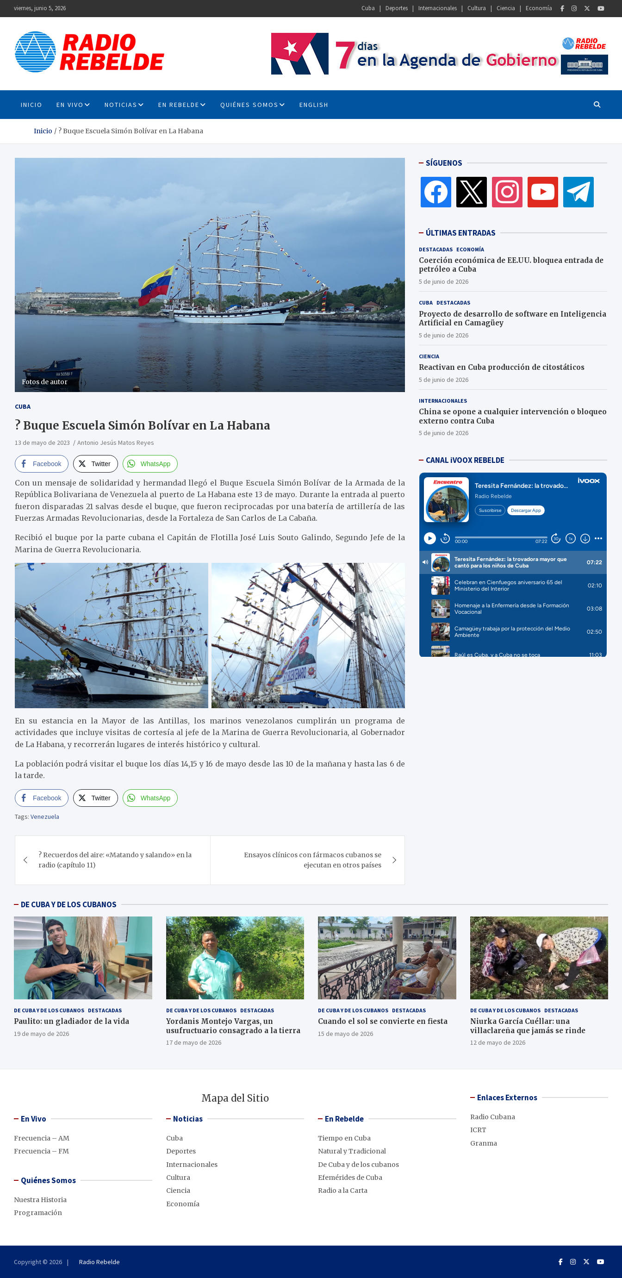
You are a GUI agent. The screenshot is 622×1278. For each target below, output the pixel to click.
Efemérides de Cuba (350, 1177)
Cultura (476, 8)
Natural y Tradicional (352, 1151)
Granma (483, 1143)
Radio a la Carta (342, 1190)
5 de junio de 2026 (443, 281)
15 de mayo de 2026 (345, 1033)
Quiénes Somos (249, 104)
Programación (38, 1213)
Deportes (397, 8)
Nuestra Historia (40, 1200)
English (314, 104)
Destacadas (436, 249)
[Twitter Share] (95, 464)
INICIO (32, 104)
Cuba (368, 8)
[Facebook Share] (41, 464)
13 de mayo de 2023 (42, 442)
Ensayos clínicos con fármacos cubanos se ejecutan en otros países (312, 860)
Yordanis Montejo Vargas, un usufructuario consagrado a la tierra (233, 1026)
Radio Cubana (492, 1117)
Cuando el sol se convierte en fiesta (383, 1021)
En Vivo (70, 104)
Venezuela (45, 816)
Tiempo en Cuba (344, 1138)
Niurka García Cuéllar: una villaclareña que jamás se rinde (527, 1026)
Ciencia (506, 8)
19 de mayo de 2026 (41, 1033)
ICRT (478, 1130)
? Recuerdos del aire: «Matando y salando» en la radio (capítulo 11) (115, 860)
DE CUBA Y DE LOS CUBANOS (69, 904)
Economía (539, 8)
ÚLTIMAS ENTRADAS (461, 233)
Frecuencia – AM (41, 1138)
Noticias (121, 104)
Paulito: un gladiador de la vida (71, 1021)
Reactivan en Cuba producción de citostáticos (502, 367)
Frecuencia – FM (41, 1151)
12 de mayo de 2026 (497, 1042)
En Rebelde (178, 104)
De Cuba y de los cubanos (49, 1010)
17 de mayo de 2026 (193, 1042)
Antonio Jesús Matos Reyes (115, 442)
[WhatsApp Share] (150, 464)
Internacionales (437, 8)
